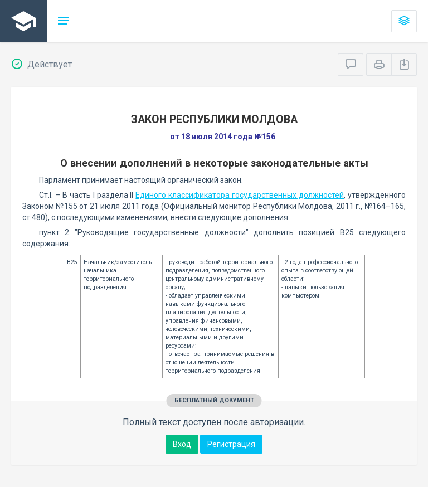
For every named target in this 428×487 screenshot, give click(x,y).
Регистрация (231, 444)
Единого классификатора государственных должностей (239, 195)
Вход (182, 444)
